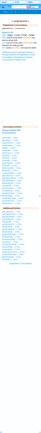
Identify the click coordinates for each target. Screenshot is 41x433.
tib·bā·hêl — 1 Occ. (10, 170)
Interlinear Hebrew (25, 52)
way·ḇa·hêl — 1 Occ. (10, 186)
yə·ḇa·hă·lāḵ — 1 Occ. (11, 247)
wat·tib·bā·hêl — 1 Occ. (11, 183)
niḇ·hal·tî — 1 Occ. (9, 155)
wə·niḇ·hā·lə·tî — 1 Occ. (12, 188)
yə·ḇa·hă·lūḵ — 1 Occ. (11, 249)
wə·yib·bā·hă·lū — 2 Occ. (12, 193)
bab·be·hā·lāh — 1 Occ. (11, 257)
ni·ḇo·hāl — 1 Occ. (9, 160)
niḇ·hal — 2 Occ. (9, 148)
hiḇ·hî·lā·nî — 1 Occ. (10, 140)
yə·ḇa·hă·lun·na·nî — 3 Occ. (13, 252)
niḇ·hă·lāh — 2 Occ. (10, 150)
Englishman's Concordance (20, 263)
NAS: (4, 38)
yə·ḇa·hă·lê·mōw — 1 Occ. (13, 198)
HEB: (4, 35)
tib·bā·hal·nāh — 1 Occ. (11, 168)
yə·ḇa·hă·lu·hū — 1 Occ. (12, 201)
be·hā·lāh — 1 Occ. (10, 259)
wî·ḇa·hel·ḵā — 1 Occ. (11, 196)
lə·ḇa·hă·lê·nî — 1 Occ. (11, 143)
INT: (3, 48)
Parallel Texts (20, 60)
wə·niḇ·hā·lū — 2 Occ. (11, 191)
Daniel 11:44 (7, 32)
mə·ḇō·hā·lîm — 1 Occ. (11, 145)
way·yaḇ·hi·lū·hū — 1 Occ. (13, 178)
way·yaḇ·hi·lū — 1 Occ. (11, 176)
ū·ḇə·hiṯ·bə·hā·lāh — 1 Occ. (13, 244)
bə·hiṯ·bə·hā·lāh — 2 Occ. (12, 239)
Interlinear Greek (9, 52)
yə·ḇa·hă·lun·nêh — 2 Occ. (13, 254)
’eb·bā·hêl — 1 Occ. (10, 138)
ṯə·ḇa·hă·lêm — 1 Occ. (11, 163)
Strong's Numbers (9, 55)
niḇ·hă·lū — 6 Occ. (9, 158)
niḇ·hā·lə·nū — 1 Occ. (11, 153)
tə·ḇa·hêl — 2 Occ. (10, 166)
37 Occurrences (9, 133)
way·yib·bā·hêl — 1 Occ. (12, 181)
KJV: (4, 43)
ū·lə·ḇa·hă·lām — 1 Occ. (12, 173)
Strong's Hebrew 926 (11, 130)
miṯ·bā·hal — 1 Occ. (10, 242)
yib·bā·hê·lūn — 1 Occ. (11, 203)
